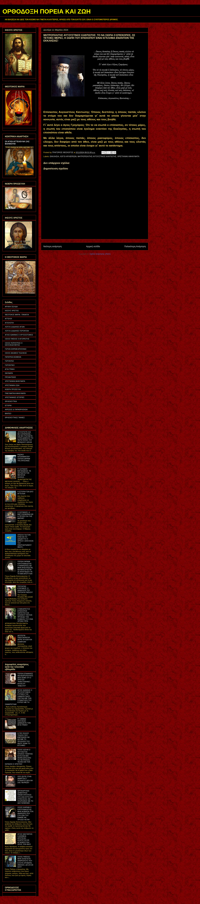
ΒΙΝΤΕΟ (8, 413)
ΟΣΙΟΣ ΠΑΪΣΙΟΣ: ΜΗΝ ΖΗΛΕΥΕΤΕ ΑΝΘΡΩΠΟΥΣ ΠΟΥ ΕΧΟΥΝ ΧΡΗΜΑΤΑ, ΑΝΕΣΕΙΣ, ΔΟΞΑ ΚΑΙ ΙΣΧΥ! (25, 862)
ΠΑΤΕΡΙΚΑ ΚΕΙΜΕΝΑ (13, 357)
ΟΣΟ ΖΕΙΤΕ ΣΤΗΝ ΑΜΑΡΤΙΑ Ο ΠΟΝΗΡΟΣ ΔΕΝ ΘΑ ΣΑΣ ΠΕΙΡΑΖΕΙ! (24, 780)
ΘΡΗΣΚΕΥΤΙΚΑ (11, 401)
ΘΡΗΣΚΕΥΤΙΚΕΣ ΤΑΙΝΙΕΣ (15, 417)
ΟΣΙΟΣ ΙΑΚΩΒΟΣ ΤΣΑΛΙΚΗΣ (16, 353)
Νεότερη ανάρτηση (52, 246)
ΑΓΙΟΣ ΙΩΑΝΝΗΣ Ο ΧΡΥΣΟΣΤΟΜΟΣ (19, 335)
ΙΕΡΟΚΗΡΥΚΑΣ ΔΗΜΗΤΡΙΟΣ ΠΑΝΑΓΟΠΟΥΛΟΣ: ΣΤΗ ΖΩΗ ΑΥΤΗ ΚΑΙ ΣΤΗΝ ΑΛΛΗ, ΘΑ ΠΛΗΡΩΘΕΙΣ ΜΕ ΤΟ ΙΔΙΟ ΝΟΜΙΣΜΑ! (25, 797)
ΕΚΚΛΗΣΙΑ (54, 156)
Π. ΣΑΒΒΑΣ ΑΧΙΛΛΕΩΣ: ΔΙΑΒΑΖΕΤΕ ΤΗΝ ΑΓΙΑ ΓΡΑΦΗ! (24, 722)
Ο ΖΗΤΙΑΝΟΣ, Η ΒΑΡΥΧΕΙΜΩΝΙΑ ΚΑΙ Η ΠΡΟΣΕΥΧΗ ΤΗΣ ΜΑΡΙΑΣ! (25, 515)
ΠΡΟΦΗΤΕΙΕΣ (10, 377)
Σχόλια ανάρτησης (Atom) (100, 254)
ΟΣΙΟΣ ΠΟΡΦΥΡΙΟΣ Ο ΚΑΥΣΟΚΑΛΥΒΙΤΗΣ (13, 344)
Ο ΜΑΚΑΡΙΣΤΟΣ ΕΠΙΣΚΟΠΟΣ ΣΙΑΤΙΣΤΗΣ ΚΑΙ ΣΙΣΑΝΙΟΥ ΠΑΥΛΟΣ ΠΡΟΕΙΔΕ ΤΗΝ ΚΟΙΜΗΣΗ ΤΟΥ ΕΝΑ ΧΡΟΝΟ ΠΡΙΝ (25, 615)
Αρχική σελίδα (93, 246)
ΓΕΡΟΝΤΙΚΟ (10, 365)
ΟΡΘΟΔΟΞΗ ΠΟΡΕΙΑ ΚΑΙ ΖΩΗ (46, 11)
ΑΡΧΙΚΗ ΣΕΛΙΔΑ (11, 307)
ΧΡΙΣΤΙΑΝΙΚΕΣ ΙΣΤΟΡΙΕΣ (14, 397)
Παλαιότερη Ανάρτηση (135, 246)
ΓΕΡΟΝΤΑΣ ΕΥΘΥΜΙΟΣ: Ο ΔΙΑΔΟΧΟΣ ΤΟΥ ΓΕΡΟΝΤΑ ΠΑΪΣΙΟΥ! (25, 589)
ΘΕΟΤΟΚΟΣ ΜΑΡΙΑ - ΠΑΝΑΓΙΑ (17, 315)
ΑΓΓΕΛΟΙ (8, 319)
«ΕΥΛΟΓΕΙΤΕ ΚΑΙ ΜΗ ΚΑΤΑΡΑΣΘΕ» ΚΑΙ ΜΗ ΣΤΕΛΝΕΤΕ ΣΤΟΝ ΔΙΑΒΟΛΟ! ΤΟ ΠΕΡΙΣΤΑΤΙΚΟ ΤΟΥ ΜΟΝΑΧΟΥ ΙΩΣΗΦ (25, 437)
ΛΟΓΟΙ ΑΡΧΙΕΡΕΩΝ (68, 156)
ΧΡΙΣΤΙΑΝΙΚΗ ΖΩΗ (12, 385)
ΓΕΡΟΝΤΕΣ (9, 361)
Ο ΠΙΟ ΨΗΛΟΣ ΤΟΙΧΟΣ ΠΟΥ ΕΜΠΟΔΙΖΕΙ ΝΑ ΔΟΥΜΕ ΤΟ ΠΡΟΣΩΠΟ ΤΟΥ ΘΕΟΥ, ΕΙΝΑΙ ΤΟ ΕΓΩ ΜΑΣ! (23, 739)
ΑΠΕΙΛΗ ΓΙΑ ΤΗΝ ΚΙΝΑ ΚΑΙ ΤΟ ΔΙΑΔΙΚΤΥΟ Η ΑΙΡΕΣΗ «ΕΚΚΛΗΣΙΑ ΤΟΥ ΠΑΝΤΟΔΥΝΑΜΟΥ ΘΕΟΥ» (25, 541)
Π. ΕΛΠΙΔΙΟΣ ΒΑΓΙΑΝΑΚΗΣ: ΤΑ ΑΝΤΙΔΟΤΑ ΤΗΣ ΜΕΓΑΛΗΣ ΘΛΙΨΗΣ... (24, 473)
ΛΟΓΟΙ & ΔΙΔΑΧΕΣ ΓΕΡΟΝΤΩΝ (17, 331)
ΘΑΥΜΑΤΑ (9, 373)
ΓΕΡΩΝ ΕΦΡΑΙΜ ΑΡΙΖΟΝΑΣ (15, 349)
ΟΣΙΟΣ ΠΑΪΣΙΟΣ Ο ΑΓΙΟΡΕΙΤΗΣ (17, 339)
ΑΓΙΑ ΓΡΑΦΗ (10, 369)
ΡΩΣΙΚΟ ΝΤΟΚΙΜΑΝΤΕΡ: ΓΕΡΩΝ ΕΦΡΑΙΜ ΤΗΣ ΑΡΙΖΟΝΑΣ (23, 458)
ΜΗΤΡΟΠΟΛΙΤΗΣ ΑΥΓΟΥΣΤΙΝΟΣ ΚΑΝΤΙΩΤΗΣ (97, 156)
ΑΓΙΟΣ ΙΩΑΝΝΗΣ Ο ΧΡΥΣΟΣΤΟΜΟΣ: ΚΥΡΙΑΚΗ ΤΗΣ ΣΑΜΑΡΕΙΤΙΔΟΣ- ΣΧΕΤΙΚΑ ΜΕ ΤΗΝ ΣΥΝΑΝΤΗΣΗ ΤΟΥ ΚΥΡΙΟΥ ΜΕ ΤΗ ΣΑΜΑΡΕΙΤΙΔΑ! (18, 697)
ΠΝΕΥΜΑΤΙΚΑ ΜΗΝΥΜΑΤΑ (15, 393)
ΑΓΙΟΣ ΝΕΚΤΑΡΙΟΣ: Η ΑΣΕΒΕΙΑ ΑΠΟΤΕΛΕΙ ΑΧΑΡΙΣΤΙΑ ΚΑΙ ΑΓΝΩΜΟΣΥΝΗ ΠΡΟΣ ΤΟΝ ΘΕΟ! (25, 839)
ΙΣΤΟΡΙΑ (8, 405)
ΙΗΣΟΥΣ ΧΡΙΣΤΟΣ (12, 311)
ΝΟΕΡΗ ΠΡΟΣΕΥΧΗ (13, 389)
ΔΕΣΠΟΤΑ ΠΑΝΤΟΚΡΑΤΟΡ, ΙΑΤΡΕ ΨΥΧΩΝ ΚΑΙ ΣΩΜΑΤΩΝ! (24, 639)
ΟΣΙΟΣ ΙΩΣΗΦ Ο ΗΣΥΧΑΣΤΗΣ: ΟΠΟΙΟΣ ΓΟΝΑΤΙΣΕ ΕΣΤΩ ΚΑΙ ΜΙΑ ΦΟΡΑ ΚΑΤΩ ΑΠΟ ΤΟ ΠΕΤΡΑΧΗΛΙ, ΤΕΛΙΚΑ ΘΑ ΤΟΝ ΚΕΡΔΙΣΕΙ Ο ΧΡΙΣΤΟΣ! (19, 757)
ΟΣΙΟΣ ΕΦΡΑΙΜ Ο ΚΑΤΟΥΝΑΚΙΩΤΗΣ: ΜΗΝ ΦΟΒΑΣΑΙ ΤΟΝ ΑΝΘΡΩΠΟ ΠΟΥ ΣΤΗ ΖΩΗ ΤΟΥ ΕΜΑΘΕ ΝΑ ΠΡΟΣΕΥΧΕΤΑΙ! (25, 813)
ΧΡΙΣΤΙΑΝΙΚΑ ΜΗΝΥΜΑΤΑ (128, 156)
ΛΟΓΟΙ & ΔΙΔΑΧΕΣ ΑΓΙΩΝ (15, 327)
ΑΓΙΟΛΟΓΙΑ (9, 323)
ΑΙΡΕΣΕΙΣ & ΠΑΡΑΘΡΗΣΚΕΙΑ (16, 409)
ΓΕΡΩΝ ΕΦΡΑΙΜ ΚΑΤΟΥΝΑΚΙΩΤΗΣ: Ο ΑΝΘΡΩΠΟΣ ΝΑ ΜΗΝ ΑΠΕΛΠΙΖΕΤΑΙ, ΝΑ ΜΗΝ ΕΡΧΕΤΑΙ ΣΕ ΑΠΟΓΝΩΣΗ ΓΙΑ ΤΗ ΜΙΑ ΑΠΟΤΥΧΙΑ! (25, 568)
